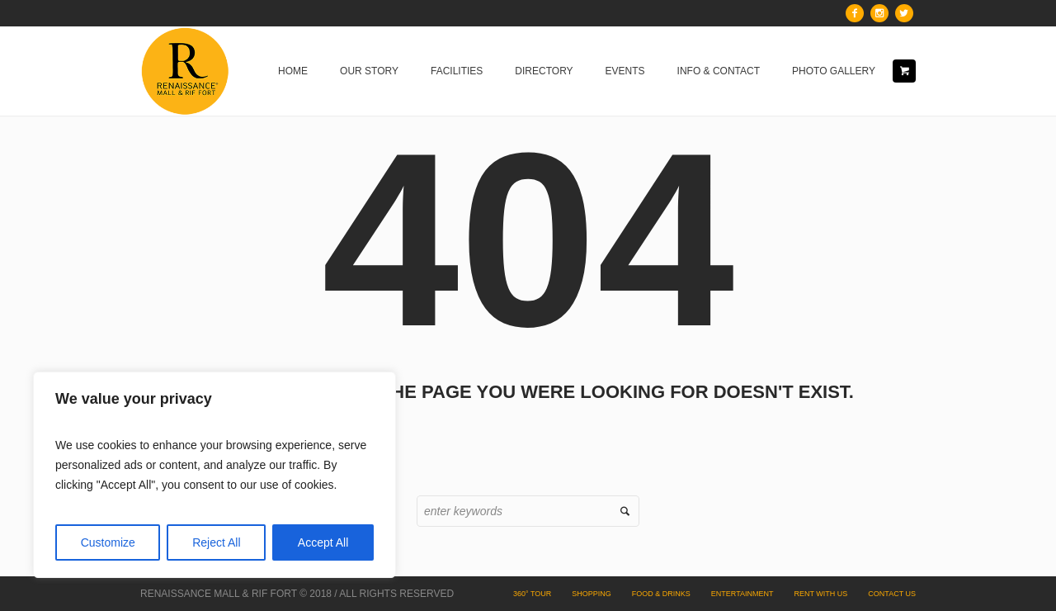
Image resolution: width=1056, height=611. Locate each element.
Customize (108, 542)
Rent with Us (820, 594)
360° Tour (532, 594)
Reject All (216, 542)
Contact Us (892, 594)
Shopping (591, 594)
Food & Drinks (661, 594)
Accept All (323, 542)
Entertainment (742, 594)
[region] (214, 475)
